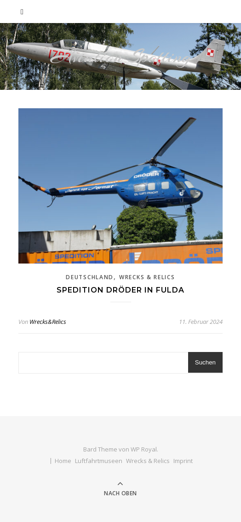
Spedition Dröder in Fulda (120, 290)
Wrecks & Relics (147, 277)
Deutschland (90, 277)
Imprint (183, 461)
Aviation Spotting (121, 56)
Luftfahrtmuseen (98, 461)
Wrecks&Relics (47, 321)
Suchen (205, 362)
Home (63, 461)
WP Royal (144, 449)
